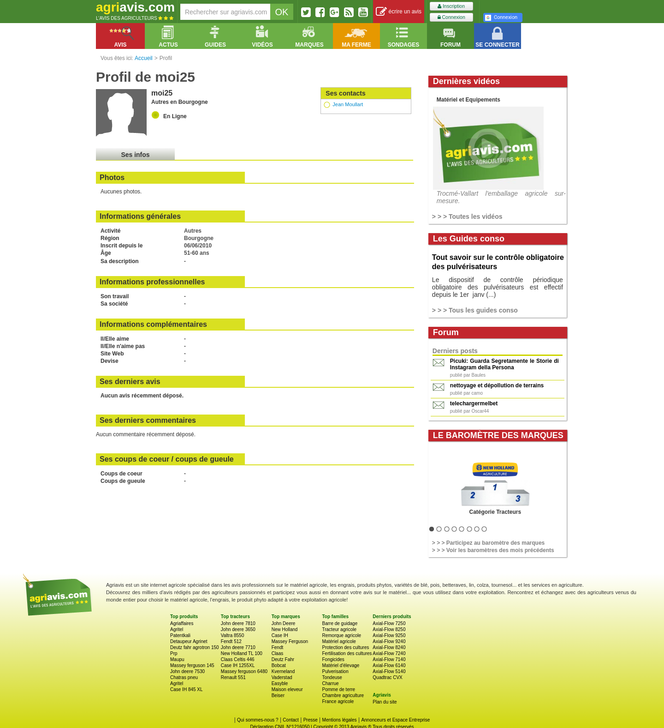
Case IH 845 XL (186, 689)
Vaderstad (282, 677)
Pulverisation (335, 671)
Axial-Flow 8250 (389, 629)
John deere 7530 (187, 671)
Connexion (451, 17)
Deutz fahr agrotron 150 (194, 647)
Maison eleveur (287, 689)
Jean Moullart (347, 104)
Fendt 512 (231, 641)
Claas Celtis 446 (238, 659)
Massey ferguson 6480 (244, 671)
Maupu (177, 659)
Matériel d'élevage (340, 665)
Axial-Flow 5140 (389, 671)
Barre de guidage (339, 623)
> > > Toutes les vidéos (467, 216)
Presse (310, 719)
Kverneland (283, 671)
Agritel (176, 629)
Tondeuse (332, 677)
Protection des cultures (345, 647)
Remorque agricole (341, 635)
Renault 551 (233, 677)
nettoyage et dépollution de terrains (497, 385)
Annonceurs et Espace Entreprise (395, 719)
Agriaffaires (181, 623)
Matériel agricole (339, 641)
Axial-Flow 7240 (389, 653)
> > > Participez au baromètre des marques (488, 543)
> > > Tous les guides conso (475, 310)
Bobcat (279, 665)
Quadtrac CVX (387, 677)
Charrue (330, 683)
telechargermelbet (474, 403)
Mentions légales (339, 719)
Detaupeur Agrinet (189, 641)
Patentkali (180, 635)
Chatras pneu (184, 677)
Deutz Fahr (283, 659)
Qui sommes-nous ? (257, 719)
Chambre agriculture (343, 695)
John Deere (284, 623)
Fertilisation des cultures (347, 653)
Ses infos (135, 154)
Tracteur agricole (339, 629)
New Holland (285, 629)
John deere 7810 (238, 623)
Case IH (280, 635)
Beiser (278, 695)
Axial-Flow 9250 (389, 635)
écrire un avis (398, 11)
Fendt (278, 647)
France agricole (338, 701)
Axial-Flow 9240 (389, 641)
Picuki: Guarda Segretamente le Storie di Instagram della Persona (504, 364)
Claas (278, 653)
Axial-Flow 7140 (389, 659)
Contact (290, 719)
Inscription (451, 6)
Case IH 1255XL (238, 665)
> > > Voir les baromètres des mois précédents (493, 550)
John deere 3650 (238, 629)
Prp (174, 653)
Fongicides (333, 659)
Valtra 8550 (232, 635)
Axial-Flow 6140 (389, 665)
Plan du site (385, 701)
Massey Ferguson (290, 641)
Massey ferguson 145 (192, 665)
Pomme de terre (338, 689)
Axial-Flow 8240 (389, 647)
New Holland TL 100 (241, 653)
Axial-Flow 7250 (389, 623)
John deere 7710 (238, 647)
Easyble (280, 683)
